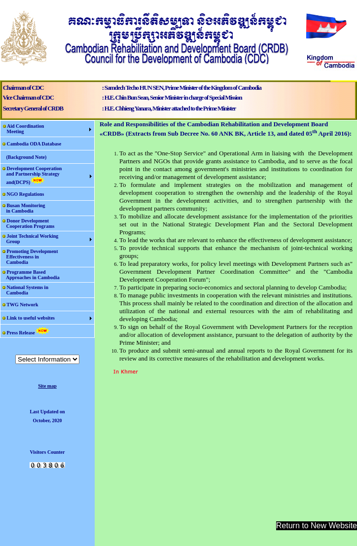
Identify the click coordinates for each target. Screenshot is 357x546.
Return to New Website (316, 525)
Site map (47, 386)
